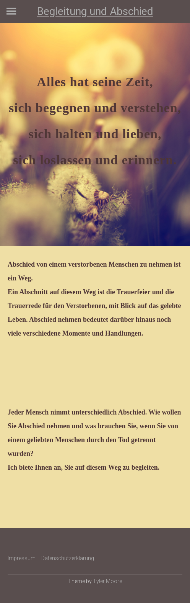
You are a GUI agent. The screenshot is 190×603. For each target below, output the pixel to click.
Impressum (22, 558)
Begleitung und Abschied (95, 11)
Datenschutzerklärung (67, 558)
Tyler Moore (107, 581)
